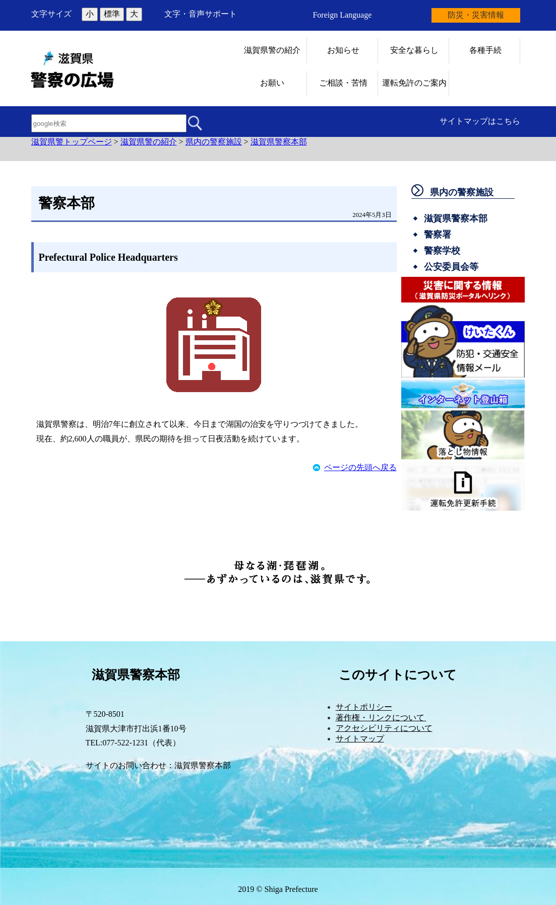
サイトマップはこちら (480, 121)
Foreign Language (342, 15)
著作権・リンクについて (381, 717)
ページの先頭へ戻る (360, 467)
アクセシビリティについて (384, 728)
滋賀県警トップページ (71, 141)
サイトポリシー (364, 707)
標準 (112, 14)
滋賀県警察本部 (279, 141)
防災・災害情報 (476, 15)
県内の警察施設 (214, 141)
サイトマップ (360, 738)
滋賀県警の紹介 (148, 141)
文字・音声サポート (200, 14)
